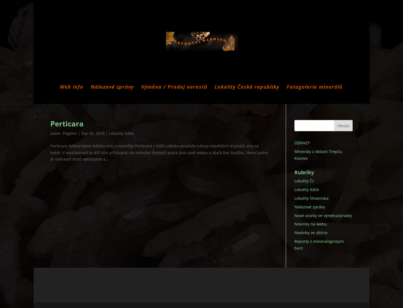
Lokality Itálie (121, 133)
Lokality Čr (304, 181)
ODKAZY (302, 142)
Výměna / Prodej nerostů (174, 87)
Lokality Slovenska (311, 198)
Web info (71, 87)
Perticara (67, 124)
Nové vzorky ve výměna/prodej (323, 215)
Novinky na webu (310, 224)
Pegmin (70, 133)
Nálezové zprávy (112, 87)
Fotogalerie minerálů (315, 87)
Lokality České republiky (247, 87)
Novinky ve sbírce (310, 232)
